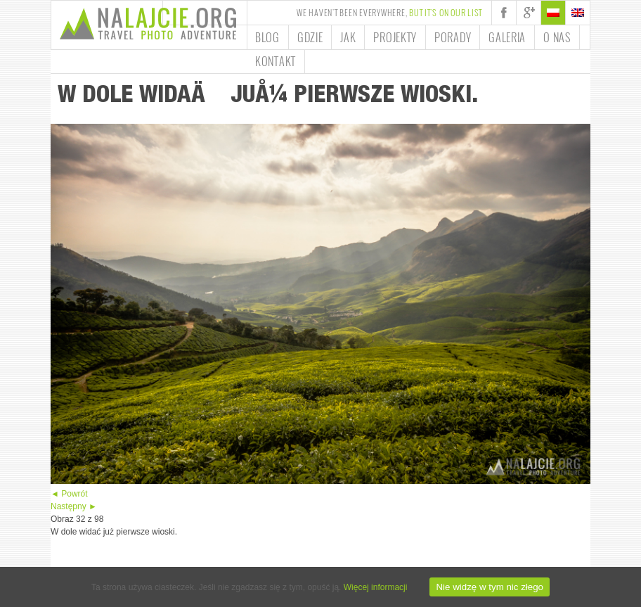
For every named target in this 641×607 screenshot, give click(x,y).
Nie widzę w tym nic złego (489, 587)
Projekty (395, 37)
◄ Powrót (69, 494)
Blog (267, 37)
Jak (348, 37)
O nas (557, 37)
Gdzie (310, 37)
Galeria (507, 37)
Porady (452, 37)
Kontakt (275, 61)
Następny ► (74, 506)
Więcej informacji (376, 587)
